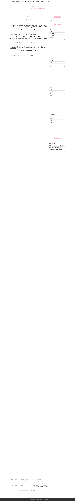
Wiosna (57, 126)
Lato (57, 72)
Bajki (23, 1)
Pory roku (57, 91)
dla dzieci (11, 479)
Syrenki (57, 122)
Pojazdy (57, 87)
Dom (57, 43)
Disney (57, 39)
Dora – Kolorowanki (52, 143)
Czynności (57, 37)
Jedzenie (57, 62)
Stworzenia (57, 116)
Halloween (57, 58)
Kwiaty (57, 68)
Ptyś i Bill (57, 103)
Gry (57, 56)
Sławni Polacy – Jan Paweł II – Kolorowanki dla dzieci (56, 145)
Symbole (57, 120)
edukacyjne (33, 479)
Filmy (57, 52)
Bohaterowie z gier (57, 35)
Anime (57, 27)
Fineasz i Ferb (57, 54)
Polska (57, 89)
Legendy (57, 74)
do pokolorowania (21, 479)
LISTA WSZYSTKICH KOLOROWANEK (15, 1)
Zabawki (57, 128)
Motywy (57, 83)
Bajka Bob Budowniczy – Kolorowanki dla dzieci (56, 141)
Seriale (57, 110)
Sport (57, 112)
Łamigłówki (27, 1)
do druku (15, 479)
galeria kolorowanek (40, 479)
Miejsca (57, 79)
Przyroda (57, 99)
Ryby (57, 108)
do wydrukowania (27, 479)
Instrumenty (57, 60)
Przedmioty (57, 97)
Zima (57, 132)
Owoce (57, 85)
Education (57, 45)
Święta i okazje (43, 1)
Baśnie (57, 31)
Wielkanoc (57, 124)
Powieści (57, 95)
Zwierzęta (49, 1)
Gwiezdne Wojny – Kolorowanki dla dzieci (55, 147)
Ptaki (57, 101)
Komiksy (57, 66)
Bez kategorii (57, 33)
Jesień (57, 64)
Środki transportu (57, 114)
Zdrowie (57, 130)
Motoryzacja (32, 1)
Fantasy (57, 50)
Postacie (37, 1)
